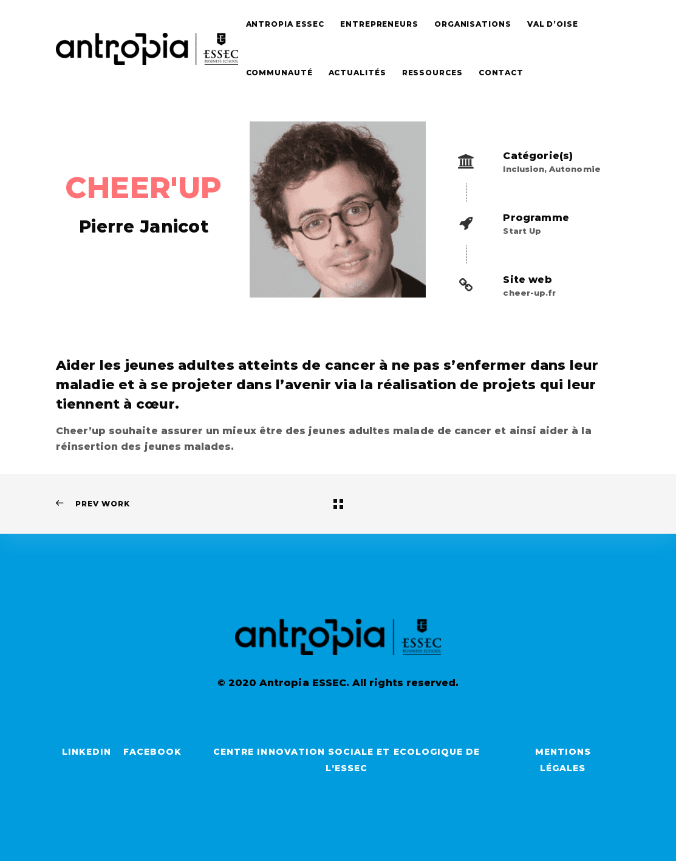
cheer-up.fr (529, 293)
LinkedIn (86, 751)
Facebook (152, 751)
